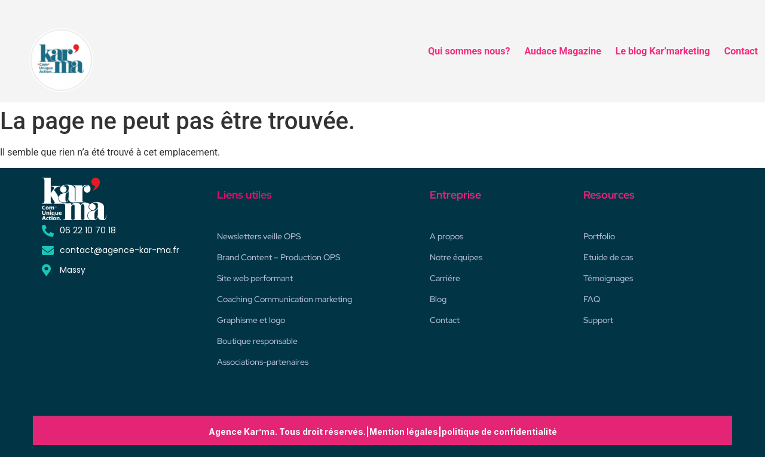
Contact (741, 51)
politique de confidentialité (499, 431)
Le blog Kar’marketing (663, 51)
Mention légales (403, 431)
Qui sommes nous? (469, 51)
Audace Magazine (562, 51)
